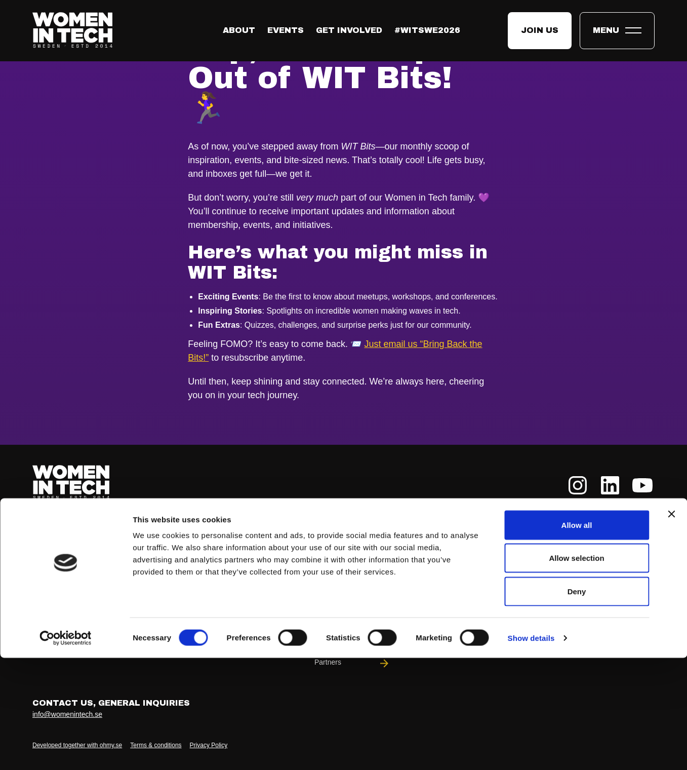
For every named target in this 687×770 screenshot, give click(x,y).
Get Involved (349, 30)
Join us (539, 30)
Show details (531, 750)
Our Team (352, 582)
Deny (577, 703)
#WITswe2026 (427, 30)
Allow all (576, 637)
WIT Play (440, 609)
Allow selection (576, 670)
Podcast (617, 609)
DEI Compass (529, 609)
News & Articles (617, 556)
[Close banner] (671, 626)
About (239, 30)
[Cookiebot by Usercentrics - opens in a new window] (65, 750)
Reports (617, 582)
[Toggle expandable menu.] (617, 30)
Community (352, 609)
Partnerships (529, 556)
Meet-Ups (529, 582)
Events (285, 30)
